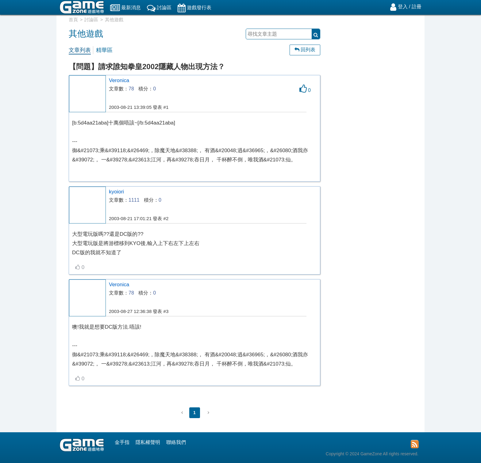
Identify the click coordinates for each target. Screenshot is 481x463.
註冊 (416, 6)
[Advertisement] (375, 118)
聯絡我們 (176, 442)
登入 (403, 6)
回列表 (304, 49)
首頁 (73, 19)
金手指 (122, 442)
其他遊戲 (114, 19)
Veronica (119, 80)
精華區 (104, 50)
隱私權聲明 (148, 442)
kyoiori (116, 192)
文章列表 (80, 50)
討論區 (91, 19)
